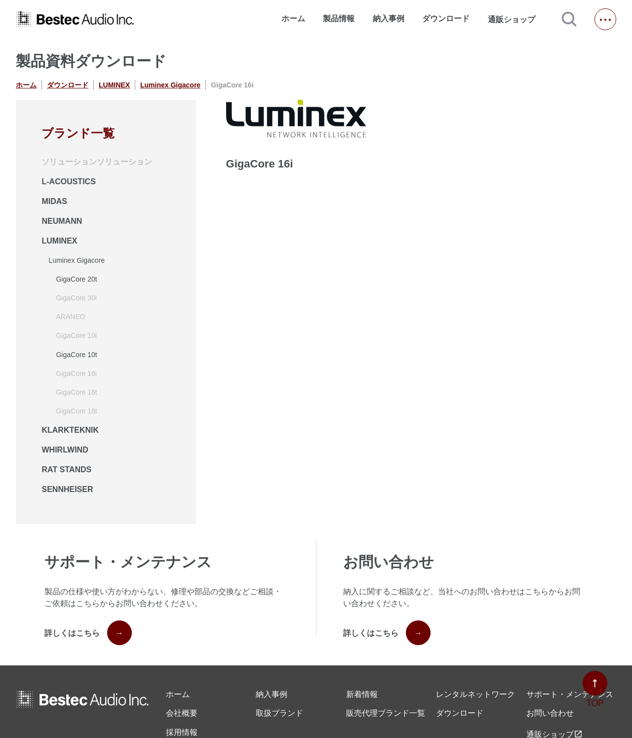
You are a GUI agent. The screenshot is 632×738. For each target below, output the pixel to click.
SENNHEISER (67, 489)
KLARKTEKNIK (70, 430)
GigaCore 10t (76, 355)
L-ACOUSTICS (68, 181)
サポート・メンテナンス (569, 694)
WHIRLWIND (64, 450)
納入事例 (388, 18)
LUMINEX (114, 85)
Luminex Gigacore (170, 85)
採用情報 (182, 732)
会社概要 (182, 713)
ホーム (293, 18)
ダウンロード (446, 18)
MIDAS (54, 201)
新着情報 (362, 694)
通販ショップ (516, 19)
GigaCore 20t (76, 279)
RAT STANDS (66, 469)
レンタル (475, 694)
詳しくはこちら (88, 632)
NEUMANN (61, 221)
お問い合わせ (550, 713)
